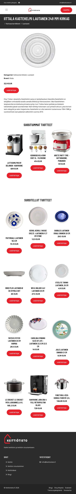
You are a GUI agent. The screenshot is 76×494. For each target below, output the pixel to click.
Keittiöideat (12, 470)
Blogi (9, 474)
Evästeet (68, 488)
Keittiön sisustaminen (16, 466)
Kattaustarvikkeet (13, 24)
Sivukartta (67, 490)
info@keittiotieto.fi (65, 3)
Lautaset (26, 24)
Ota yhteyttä (58, 488)
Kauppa (66, 10)
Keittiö (10, 462)
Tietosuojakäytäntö (55, 490)
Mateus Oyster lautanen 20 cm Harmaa (14, 341)
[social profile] (19, 3)
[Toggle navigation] (6, 10)
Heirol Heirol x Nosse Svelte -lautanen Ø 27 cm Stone (38, 233)
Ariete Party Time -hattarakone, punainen (61, 158)
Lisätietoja (11, 90)
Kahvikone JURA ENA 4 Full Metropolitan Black (38, 402)
